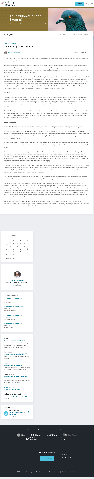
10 (17, 243)
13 (27, 243)
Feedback (73, 472)
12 (24, 243)
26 (24, 250)
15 (10, 246)
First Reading (62, 34)
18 (20, 246)
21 (6, 250)
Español (64, 472)
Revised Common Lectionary (80, 34)
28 (6, 253)
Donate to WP (47, 458)
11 (20, 243)
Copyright (47, 472)
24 (17, 250)
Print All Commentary (12, 389)
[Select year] (22, 236)
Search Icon (87, 3)
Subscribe (38, 472)
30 (13, 253)
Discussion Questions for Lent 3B (15, 397)
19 (24, 246)
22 (10, 250)
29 (10, 253)
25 (20, 250)
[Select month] (14, 236)
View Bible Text (10, 44)
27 (27, 250)
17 (17, 246)
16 (13, 246)
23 (13, 250)
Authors (56, 472)
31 (17, 253)
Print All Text (9, 387)
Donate (79, 4)
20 (27, 247)
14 (6, 246)
